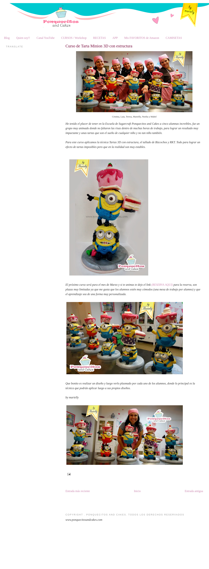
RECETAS (99, 37)
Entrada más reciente (77, 491)
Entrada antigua (194, 491)
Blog (7, 37)
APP (115, 37)
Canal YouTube (46, 37)
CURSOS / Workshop (74, 37)
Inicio (137, 491)
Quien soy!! (23, 37)
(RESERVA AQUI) (162, 284)
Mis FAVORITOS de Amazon (141, 37)
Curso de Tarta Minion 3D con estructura (98, 46)
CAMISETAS (174, 37)
